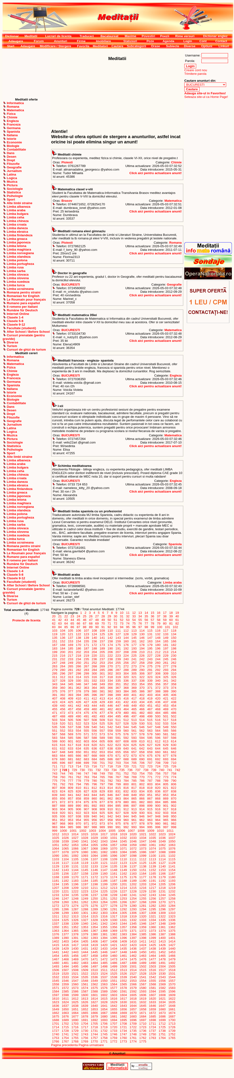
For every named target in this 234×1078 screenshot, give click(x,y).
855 (54, 798)
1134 (104, 866)
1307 (142, 913)
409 (70, 698)
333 (102, 680)
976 (126, 823)
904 (62, 809)
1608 (162, 995)
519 (54, 723)
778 (78, 780)
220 (94, 655)
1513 (123, 970)
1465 (162, 955)
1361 (162, 927)
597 (165, 738)
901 (165, 805)
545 (134, 727)
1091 (65, 855)
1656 (123, 1009)
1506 (55, 970)
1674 (171, 1013)
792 (62, 784)
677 (165, 755)
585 (70, 738)
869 (165, 798)
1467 (55, 959)
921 (70, 813)
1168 (55, 877)
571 (86, 734)
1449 (133, 952)
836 (157, 791)
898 (142, 805)
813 (102, 788)
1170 (75, 877)
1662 (55, 1013)
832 (126, 791)
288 (126, 670)
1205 (162, 884)
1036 (162, 838)
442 (78, 705)
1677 (75, 1016)
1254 (133, 898)
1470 (84, 959)
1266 (123, 902)
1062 (162, 845)
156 (94, 641)
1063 (171, 845)
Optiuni (206, 46)
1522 (84, 973)
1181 (55, 880)
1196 (75, 884)
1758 (104, 1038)
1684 (142, 1016)
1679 (94, 1016)
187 (86, 648)
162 (142, 641)
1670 (133, 1013)
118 (173, 630)
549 (165, 727)
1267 (133, 902)
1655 (113, 1009)
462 (110, 709)
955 (86, 820)
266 (78, 666)
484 (157, 713)
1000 (63, 830)
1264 (104, 902)
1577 (113, 988)
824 (62, 791)
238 (110, 659)
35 (146, 616)
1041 (84, 841)
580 (157, 734)
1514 (133, 970)
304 (126, 673)
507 (86, 720)
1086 (142, 852)
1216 (142, 888)
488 (62, 716)
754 (142, 773)
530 (142, 723)
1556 (162, 980)
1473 (113, 959)
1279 (123, 905)
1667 (104, 1013)
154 (78, 641)
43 (66, 620)
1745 (104, 1034)
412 (94, 698)
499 (149, 716)
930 (142, 813)
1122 (113, 863)
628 (157, 745)
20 (53, 616)
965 (165, 820)
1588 (94, 991)
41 (53, 620)
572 (94, 734)
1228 (133, 891)
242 (142, 659)
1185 (94, 880)
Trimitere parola (195, 74)
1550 (104, 980)
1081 (94, 852)
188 (94, 648)
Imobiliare (103, 41)
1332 (133, 920)
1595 (162, 991)
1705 (94, 1023)
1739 (171, 1031)
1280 (133, 905)
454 (173, 705)
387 (149, 691)
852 (157, 795)
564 (157, 730)
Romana (175, 242)
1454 (55, 955)
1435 (123, 948)
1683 (133, 1016)
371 (149, 688)
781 (102, 780)
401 (134, 695)
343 (54, 684)
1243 (152, 895)
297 (70, 673)
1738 (162, 1031)
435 (149, 702)
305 (134, 673)
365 (102, 688)
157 (102, 641)
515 (149, 720)
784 (126, 780)
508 (94, 720)
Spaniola (175, 544)
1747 (123, 1034)
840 (62, 795)
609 (134, 741)
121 (70, 634)
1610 (55, 998)
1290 (104, 909)
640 (126, 748)
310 (173, 673)
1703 (75, 1023)
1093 (84, 855)
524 (94, 723)
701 (102, 763)
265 (70, 666)
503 (54, 720)
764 (94, 777)
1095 (104, 855)
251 (86, 663)
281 (70, 670)
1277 (104, 905)
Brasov (66, 200)
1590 (113, 991)
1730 (84, 1031)
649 (70, 752)
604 (94, 741)
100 (159, 627)
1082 (104, 852)
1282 (152, 905)
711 (54, 766)
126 (110, 634)
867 (149, 798)
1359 (142, 927)
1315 (94, 916)
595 (149, 738)
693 (165, 759)
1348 (162, 923)
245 (165, 659)
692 (157, 759)
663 (54, 755)
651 (86, 752)
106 (78, 630)
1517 (162, 970)
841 (70, 795)
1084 (123, 852)
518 (173, 720)
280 (62, 670)
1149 (123, 870)
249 (70, 663)
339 (149, 680)
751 (118, 773)
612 (157, 741)
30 (115, 616)
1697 (142, 1020)
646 (173, 748)
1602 (104, 995)
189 (102, 648)
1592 (133, 991)
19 (177, 613)
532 (157, 723)
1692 (94, 1020)
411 (86, 698)
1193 (171, 880)
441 (70, 705)
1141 (171, 866)
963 (149, 820)
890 (78, 805)
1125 (142, 863)
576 (126, 734)
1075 (162, 848)
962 (142, 820)
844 (94, 795)
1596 (171, 991)
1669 (123, 1013)
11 (127, 613)
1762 (142, 1038)
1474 (123, 959)
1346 (142, 923)
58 (158, 620)
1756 (84, 1038)
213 (165, 652)
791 (54, 784)
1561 (84, 984)
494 (110, 716)
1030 (104, 838)
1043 (104, 841)
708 (157, 763)
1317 (113, 916)
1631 (133, 1002)
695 (54, 763)
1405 (84, 941)
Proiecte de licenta (26, 620)
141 (102, 638)
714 (78, 766)
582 (173, 734)
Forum (39, 41)
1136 (123, 866)
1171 (84, 877)
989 (102, 827)
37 (158, 616)
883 (149, 802)
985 (70, 827)
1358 (133, 927)
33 (133, 616)
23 (72, 616)
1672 (152, 1013)
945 (134, 816)
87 (78, 627)
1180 (171, 877)
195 (149, 648)
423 (54, 702)
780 (94, 780)
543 (118, 727)
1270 (162, 902)
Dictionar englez (215, 36)
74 (127, 623)
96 (133, 627)
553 (70, 730)
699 (86, 763)
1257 (162, 898)
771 (149, 777)
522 (78, 723)
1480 (55, 963)
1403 (65, 941)
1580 (142, 988)
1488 (133, 963)
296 (62, 673)
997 (165, 827)
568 (62, 734)
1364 (65, 930)
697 (70, 763)
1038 (55, 841)
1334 (152, 920)
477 (102, 713)
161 (134, 641)
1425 (152, 945)
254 (110, 663)
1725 (162, 1027)
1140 (162, 866)
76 (140, 623)
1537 (104, 977)
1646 (152, 1005)
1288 (84, 909)
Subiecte (172, 46)
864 (126, 798)
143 (118, 638)
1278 (113, 905)
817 (134, 788)
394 (78, 695)
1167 (171, 873)
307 (149, 673)
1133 (94, 866)
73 (121, 623)
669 (102, 755)
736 (130, 770)
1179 (162, 877)
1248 (75, 898)
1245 (171, 895)
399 (118, 695)
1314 (84, 916)
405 (165, 695)
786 (142, 780)
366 (110, 688)
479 (118, 713)
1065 (65, 848)
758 (173, 773)
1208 (65, 888)
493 (102, 716)
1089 (171, 852)
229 (165, 655)
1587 (84, 991)
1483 (84, 963)
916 (157, 809)
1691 (84, 1020)
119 (54, 634)
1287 (75, 909)
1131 (75, 866)
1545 (55, 980)
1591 (123, 991)
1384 (133, 934)
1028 (84, 838)
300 (94, 673)
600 (62, 741)
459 (86, 709)
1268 (142, 902)
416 (126, 698)
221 (102, 655)
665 (70, 755)
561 (134, 730)
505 (70, 720)
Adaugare (16, 41)
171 (86, 645)
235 (86, 659)
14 (146, 613)
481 (134, 713)
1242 (142, 895)
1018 (113, 834)
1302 (94, 913)
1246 (55, 898)
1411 (142, 941)
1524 (104, 973)
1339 (75, 923)
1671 (142, 1013)
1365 (75, 930)
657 (134, 752)
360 (62, 688)
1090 (55, 855)
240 (126, 659)
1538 (113, 977)
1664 (75, 1013)
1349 (171, 923)
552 (62, 730)
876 (94, 802)
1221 (65, 891)
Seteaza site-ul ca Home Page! (206, 97)
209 (134, 652)
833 (134, 791)
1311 (55, 916)
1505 (171, 966)
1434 (113, 948)
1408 (113, 941)
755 (149, 773)
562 (142, 730)
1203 (142, 884)
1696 (133, 1020)
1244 (162, 895)
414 (110, 698)
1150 (133, 870)
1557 (171, 980)
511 (118, 720)
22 (66, 616)
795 (86, 784)
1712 (162, 1023)
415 (118, 698)
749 (102, 773)
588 (94, 738)
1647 (162, 1005)
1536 (94, 977)
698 (78, 763)
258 (142, 663)
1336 (171, 920)
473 (70, 713)
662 (173, 752)
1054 (84, 845)
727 (54, 770)
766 (110, 777)
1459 (104, 955)
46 (84, 620)
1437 (142, 948)
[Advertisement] (26, 73)
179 (149, 645)
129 (134, 634)
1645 (142, 1005)
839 (54, 795)
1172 (94, 877)
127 (118, 634)
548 (157, 727)
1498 (104, 966)
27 (97, 616)
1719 (104, 1027)
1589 (104, 991)
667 (86, 755)
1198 (94, 884)
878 (110, 802)
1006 (121, 830)
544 (126, 727)
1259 (55, 902)
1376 (55, 934)
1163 (133, 873)
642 (142, 748)
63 (60, 623)
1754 (65, 1038)
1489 (142, 963)
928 (126, 813)
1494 (65, 966)
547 (149, 727)
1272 (55, 905)
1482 (75, 963)
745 (70, 773)
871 (54, 802)
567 (54, 734)
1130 (65, 866)
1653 (94, 1009)
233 (70, 659)
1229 (142, 891)
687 (118, 759)
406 (173, 695)
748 (94, 773)
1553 (133, 980)
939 (86, 816)
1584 (55, 991)
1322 (162, 916)
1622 (171, 998)
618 (78, 745)
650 (78, 752)
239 (118, 659)
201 (70, 652)
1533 (65, 977)
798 (110, 784)
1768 (75, 1041)
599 (54, 741)
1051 (55, 845)
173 (102, 645)
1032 (123, 838)
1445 (94, 952)
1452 (162, 952)
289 (134, 670)
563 (149, 730)
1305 (123, 913)
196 (157, 648)
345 (70, 684)
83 (53, 627)
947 (149, 816)
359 (54, 688)
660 (157, 752)
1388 (171, 934)
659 (149, 752)
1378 (75, 934)
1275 (84, 905)
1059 (133, 845)
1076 (171, 848)
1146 (94, 870)
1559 (65, 984)
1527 (133, 973)
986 (78, 827)
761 (70, 777)
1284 (171, 905)
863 (118, 798)
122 (78, 634)
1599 (75, 995)
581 (165, 734)
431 (118, 702)
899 (149, 805)
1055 (94, 845)
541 (102, 727)
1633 (152, 1002)
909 (102, 809)
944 (126, 816)
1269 (152, 902)
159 (118, 641)
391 (54, 695)
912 (126, 809)
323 (149, 677)
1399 (152, 938)
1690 (75, 1020)
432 (126, 702)
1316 (104, 916)
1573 (75, 988)
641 (134, 748)
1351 (65, 927)
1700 (171, 1020)
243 (149, 659)
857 (70, 798)
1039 (65, 841)
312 (62, 677)
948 (157, 816)
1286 (65, 909)
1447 (113, 952)
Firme (81, 41)
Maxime (130, 36)
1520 (65, 973)
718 (110, 766)
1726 (171, 1027)
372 (157, 688)
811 (86, 788)
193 (134, 648)
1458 (94, 955)
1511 (104, 970)
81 (171, 623)
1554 (142, 980)
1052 (65, 845)
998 (173, 827)
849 (134, 795)
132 (157, 634)
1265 (113, 902)
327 (54, 680)
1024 (171, 834)
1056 (104, 845)
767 (118, 777)
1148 (113, 870)
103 (54, 630)
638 (110, 748)
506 (78, 720)
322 (142, 677)
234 (78, 659)
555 (86, 730)
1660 (162, 1009)
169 (70, 645)
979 (149, 823)
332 (94, 680)
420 (157, 698)
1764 (162, 1038)
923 (86, 813)
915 (149, 809)
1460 (113, 955)
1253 (123, 898)
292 (157, 670)
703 (118, 763)
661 (165, 752)
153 (70, 641)
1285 (55, 909)
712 (62, 766)
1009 (150, 830)
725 (165, 766)
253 (102, 663)
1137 (133, 866)
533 (165, 723)
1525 (113, 973)
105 (70, 630)
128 (126, 634)
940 (94, 816)
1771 (104, 1041)
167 (54, 645)
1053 (75, 845)
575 (118, 734)
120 (62, 634)
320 (126, 677)
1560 (75, 984)
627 (149, 745)
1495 (75, 966)
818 (142, 788)
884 (157, 802)
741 (169, 770)
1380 (94, 934)
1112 (142, 859)
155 (86, 641)
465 (134, 709)
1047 (142, 841)
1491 (162, 963)
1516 (152, 970)
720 (126, 766)
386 (142, 691)
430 (110, 702)
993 (134, 827)
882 (142, 802)
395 (86, 695)
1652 (84, 1009)
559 (118, 730)
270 (110, 666)
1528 (142, 973)
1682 (123, 1016)
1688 (55, 1020)
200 (62, 652)
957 (102, 820)
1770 (94, 1041)
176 (126, 645)
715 (86, 766)
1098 (133, 855)
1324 (55, 920)
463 (118, 709)
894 (110, 805)
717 (102, 766)
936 (62, 816)
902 (173, 805)
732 (98, 770)
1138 (142, 866)
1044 (113, 841)
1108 (104, 859)
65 (72, 623)
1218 (162, 888)
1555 (152, 980)
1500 (123, 966)
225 (134, 655)
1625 (75, 1002)
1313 (75, 916)
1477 (152, 959)
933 (165, 813)
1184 (84, 880)
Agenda (168, 41)
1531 (171, 973)
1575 (94, 988)
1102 (171, 855)
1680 (104, 1016)
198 (173, 648)
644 (157, 748)
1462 (133, 955)
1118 (75, 863)
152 (62, 641)
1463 (142, 955)
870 (173, 798)
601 (70, 741)
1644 (133, 1005)
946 (142, 816)
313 (70, 677)
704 (126, 763)
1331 (123, 920)
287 (118, 670)
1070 (113, 848)
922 (78, 813)
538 (78, 727)
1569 (162, 984)
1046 (133, 841)
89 (90, 627)
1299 (65, 913)
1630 (123, 1002)
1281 (142, 905)
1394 (104, 938)
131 (149, 634)
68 (90, 623)
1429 (65, 948)
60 (171, 620)
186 (78, 648)
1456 (75, 955)
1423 (133, 945)
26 (90, 616)
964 (157, 820)
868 (157, 798)
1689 (65, 1020)
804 (157, 784)
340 (157, 680)
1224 (94, 891)
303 (118, 673)
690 (142, 759)
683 (86, 759)
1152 (152, 870)
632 (62, 748)
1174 (113, 877)
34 (140, 616)
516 (157, 720)
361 (70, 688)
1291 (113, 909)
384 (126, 691)
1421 (113, 945)
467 (149, 709)
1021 (142, 834)
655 (118, 752)
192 (126, 648)
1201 (123, 884)
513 (134, 720)
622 (110, 745)
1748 (133, 1034)
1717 (84, 1027)
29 (109, 616)
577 (134, 734)
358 (173, 684)
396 (94, 695)
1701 (55, 1023)
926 (110, 813)
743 (54, 773)
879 (118, 802)
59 (164, 620)
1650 (65, 1009)
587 (86, 738)
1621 (162, 998)
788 (157, 780)
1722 (133, 1027)
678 (173, 755)
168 (62, 645)
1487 (123, 963)
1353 (84, 927)
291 (149, 670)
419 (149, 698)
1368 (104, 930)
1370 (123, 930)
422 (173, 698)
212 (157, 652)
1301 (84, 913)
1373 (152, 930)
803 (149, 784)
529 (134, 723)
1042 (94, 841)
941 (102, 816)
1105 (75, 859)
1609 (171, 995)
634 (78, 748)
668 (94, 755)
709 (165, 763)
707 (149, 763)
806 (173, 784)
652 (94, 752)
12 (133, 613)
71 (109, 623)
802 (142, 784)
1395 (113, 938)
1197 (84, 884)
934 (173, 813)
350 (110, 684)
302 (110, 673)
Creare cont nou (195, 70)
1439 (162, 948)
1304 (113, 913)
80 (164, 623)
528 (126, 723)
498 (142, 716)
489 (70, 716)
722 (142, 766)
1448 (123, 952)
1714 (55, 1027)
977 (134, 823)
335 (118, 680)
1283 (162, 905)
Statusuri (130, 41)
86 (72, 627)
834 (142, 791)
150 (173, 638)
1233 (55, 895)
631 (54, 748)
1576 (104, 988)
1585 (65, 991)
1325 (65, 920)
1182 (65, 880)
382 (110, 691)
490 (78, 716)
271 (118, 666)
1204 (152, 884)
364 (94, 688)
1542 (152, 977)
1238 (104, 895)
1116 (55, 863)
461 (102, 709)
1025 (55, 838)
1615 (104, 998)
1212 (104, 888)
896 (126, 805)
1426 (162, 945)
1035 (152, 838)
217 (70, 655)
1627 (94, 1002)
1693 (104, 1020)
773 (165, 777)
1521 (75, 973)
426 (78, 702)
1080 (84, 852)
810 (78, 788)
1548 (84, 980)
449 (134, 705)
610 (142, 741)
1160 (104, 873)
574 (110, 734)
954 (78, 820)
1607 (152, 995)
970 (78, 823)
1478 (162, 959)
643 (149, 748)
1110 (123, 859)
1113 (152, 859)
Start (10, 46)
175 (118, 645)
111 (118, 630)
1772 (113, 1041)
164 (157, 641)
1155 (55, 873)
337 (134, 680)
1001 (73, 830)
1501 (133, 966)
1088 (162, 852)
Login (187, 41)
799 (118, 784)
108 (94, 630)
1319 (133, 916)
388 (157, 691)
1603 (113, 995)
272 (126, 666)
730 (82, 770)
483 (149, 713)
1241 (133, 895)
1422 (123, 945)
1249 (84, 898)
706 (142, 763)
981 (165, 823)
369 (134, 688)
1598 (65, 995)
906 (78, 809)
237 (102, 659)
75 (133, 623)
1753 (55, 1038)
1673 (162, 1013)
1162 (123, 873)
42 (60, 620)
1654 (104, 1009)
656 (126, 752)
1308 (152, 913)
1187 (113, 880)
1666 (94, 1013)
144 (126, 638)
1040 (75, 841)
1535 (84, 977)
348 (94, 684)
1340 (84, 923)
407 (54, 698)
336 (126, 680)
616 (62, 745)
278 (173, 666)
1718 (94, 1027)
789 (165, 780)
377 (70, 691)
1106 (84, 859)
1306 (133, 913)
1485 (104, 963)
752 (126, 773)
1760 (123, 1038)
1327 (84, 920)
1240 (123, 895)
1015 (84, 834)
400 (126, 695)
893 (102, 805)
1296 (162, 909)
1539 (123, 977)
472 (62, 713)
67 (84, 623)
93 (115, 627)
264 (62, 666)
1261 (75, 902)
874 (78, 802)
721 (134, 766)
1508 (75, 970)
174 (110, 645)
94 (121, 627)
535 (54, 727)
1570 (171, 984)
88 (84, 627)
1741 (65, 1034)
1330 (113, 920)
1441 (55, 952)
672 (126, 755)
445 (102, 705)
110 (110, 630)
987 (86, 827)
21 (60, 616)
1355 (104, 927)
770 (142, 777)
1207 (55, 888)
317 (102, 677)
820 (157, 788)
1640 (94, 1005)
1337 (55, 923)
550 (173, 727)
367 (118, 688)
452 (157, 705)
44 (72, 620)
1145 (84, 870)
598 (173, 738)
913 (134, 809)
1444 (84, 952)
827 (86, 791)
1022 (152, 834)
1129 (55, 866)
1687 (171, 1016)
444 (94, 705)
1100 (152, 855)
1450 (142, 952)
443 (86, 705)
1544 (171, 977)
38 (164, 616)
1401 (171, 938)
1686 (162, 1016)
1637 (65, 1005)
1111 (133, 859)
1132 (84, 866)
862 (110, 798)
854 (173, 795)
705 (134, 763)
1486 (113, 963)
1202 (133, 884)
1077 (55, 852)
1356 (113, 927)
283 (86, 670)
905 (70, 809)
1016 (94, 834)
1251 (104, 898)
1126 (152, 863)
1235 (75, 895)
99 (152, 627)
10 (121, 613)
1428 (55, 948)
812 (94, 788)
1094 (94, 855)
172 (94, 645)
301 (102, 673)
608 (126, 741)
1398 (142, 938)
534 (173, 723)
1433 (104, 948)
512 (126, 720)
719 (118, 766)
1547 (75, 980)
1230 (152, 891)
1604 (123, 995)
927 (118, 813)
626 (142, 745)
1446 (104, 952)
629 (165, 745)
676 (157, 755)
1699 (162, 1020)
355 (149, 684)
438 (173, 702)
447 (118, 705)
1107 (94, 859)
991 (118, 827)
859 (86, 798)
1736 (142, 1031)
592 (126, 738)
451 (149, 705)
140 (94, 638)
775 (54, 780)
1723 (142, 1027)
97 (140, 627)
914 (142, 809)
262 (173, 663)
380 (94, 691)
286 (110, 670)
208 (126, 652)
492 (94, 716)
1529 (152, 973)
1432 (94, 948)
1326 (75, 920)
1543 (162, 977)
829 (102, 791)
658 (142, 752)
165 (165, 641)
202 (78, 652)
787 (149, 780)
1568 (152, 984)
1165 (152, 873)
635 (86, 748)
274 (142, 666)
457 (70, 709)
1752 (171, 1034)
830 (110, 791)
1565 (123, 984)
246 (173, 659)
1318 (123, 916)
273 (134, 666)
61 (177, 620)
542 (110, 727)
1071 (123, 848)
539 (86, 727)
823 (54, 791)
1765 (171, 1038)
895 (118, 805)
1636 (55, 1005)
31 (121, 616)
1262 (84, 902)
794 (78, 784)
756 (157, 773)
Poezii (164, 36)
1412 (152, 941)
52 (121, 620)
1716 (75, 1027)
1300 (75, 913)
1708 (123, 1023)
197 (165, 648)
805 (165, 784)
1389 (55, 938)
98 (146, 627)
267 (86, 666)
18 (171, 613)
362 (78, 688)
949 (165, 816)
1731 (94, 1031)
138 (78, 638)
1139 (152, 866)
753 (134, 773)
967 (54, 823)
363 (86, 688)
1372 (142, 930)
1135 (113, 866)
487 (54, 716)
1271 (171, 902)
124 (94, 634)
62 (53, 623)
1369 (113, 930)
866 (142, 798)
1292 (123, 909)
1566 (133, 984)
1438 (152, 948)
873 (70, 802)
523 (86, 723)
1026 (65, 838)
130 (142, 634)
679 (54, 759)
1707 (113, 1023)
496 (126, 716)
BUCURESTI (70, 284)
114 (142, 630)
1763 (152, 1038)
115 (149, 630)
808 (62, 788)
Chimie (176, 162)
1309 (162, 913)
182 (173, 645)
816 (126, 788)
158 (110, 641)
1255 (142, 898)
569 (70, 734)
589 (102, 738)
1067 (84, 848)
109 (102, 630)
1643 (123, 1005)
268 (94, 666)
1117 (65, 863)
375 (54, 691)
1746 (113, 1034)
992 (126, 827)
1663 (65, 1013)
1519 (55, 973)
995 (149, 827)
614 (173, 741)
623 (118, 745)
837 (165, 791)
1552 (123, 980)
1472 (104, 959)
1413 (162, 941)
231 (54, 659)
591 (118, 738)
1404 (75, 941)
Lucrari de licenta (58, 36)
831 (118, 791)
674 (142, 755)
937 (70, 816)
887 (54, 805)
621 (102, 745)
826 (78, 791)
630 (173, 745)
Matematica (173, 200)
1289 (94, 909)
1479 (171, 959)
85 (66, 627)
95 (127, 627)
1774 (133, 1041)
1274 (75, 905)
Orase (155, 46)
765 (102, 777)
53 (127, 620)
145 (134, 638)
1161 (113, 873)
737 (137, 770)
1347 (152, 923)
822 (173, 788)
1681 (113, 1016)
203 (86, 652)
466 (142, 709)
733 (106, 770)
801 (134, 784)
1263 (94, 902)
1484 (94, 963)
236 (94, 659)
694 (173, 759)
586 (78, 738)
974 (110, 823)
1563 (104, 984)
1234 (65, 895)
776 (62, 780)
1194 (55, 884)
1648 (171, 1005)
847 (118, 795)
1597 (55, 995)
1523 (94, 973)
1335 (162, 920)
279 (54, 670)
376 (62, 691)
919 (54, 813)
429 (102, 702)
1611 (65, 998)
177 (134, 645)
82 (177, 623)
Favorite (83, 46)
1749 (142, 1034)
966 (173, 820)
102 (175, 627)
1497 (94, 966)
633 (70, 748)
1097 (123, 855)
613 (165, 741)
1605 (133, 995)
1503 (152, 966)
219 (86, 655)
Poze (150, 41)
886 (173, 802)
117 (165, 630)
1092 (75, 855)
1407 (104, 941)
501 (165, 716)
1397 (133, 938)
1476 (142, 959)
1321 (152, 916)
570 (78, 734)
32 (127, 616)
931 (149, 813)
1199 (104, 884)
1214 (123, 888)
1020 (133, 834)
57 (152, 620)
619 (86, 745)
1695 (123, 1020)
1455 (65, 955)
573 (102, 734)
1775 (142, 1041)
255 (118, 663)
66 (78, 623)
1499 (113, 966)
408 (62, 698)
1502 (142, 966)
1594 (152, 991)
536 (62, 727)
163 (149, 641)
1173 (104, 877)
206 (110, 652)
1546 (65, 980)
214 (173, 652)
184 (62, 648)
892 (94, 805)
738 (145, 770)
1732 (104, 1031)
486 (173, 713)
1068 (94, 848)
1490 (152, 963)
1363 (55, 930)
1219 (171, 888)
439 (54, 705)
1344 (123, 923)
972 (94, 823)
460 (94, 709)
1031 (113, 838)
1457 (84, 955)
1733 (113, 1031)
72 (115, 623)
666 (78, 755)
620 (94, 745)
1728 (65, 1031)
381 (102, 691)
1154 (171, 870)
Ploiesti (67, 162)
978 (142, 823)
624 (126, 745)
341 (165, 680)
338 (142, 680)
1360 (152, 927)
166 (173, 641)
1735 (133, 1031)
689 (134, 759)
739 (153, 770)
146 (142, 638)
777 (70, 780)
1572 (65, 988)
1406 (94, 941)
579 (149, 734)
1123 (123, 863)
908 (94, 809)
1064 (55, 848)
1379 (84, 934)
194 (142, 648)
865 (134, 798)
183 (54, 648)
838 (173, 791)
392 (62, 695)
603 (86, 741)
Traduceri (86, 36)
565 (165, 730)
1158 (84, 873)
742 (177, 770)
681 (70, 759)
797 (102, 784)
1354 (94, 927)
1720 (113, 1027)
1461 (123, 955)
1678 (84, 1016)
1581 (152, 988)
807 (54, 788)
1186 (104, 880)
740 (161, 770)
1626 (84, 1002)
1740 (55, 1034)
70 (103, 623)
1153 (162, 870)
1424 (142, 945)
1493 (55, 966)
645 (165, 748)
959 (118, 820)
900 (157, 805)
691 (149, 759)
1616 (113, 998)
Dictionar (12, 36)
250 (78, 663)
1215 (133, 888)
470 (173, 709)
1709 (133, 1023)
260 (157, 663)
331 (86, 680)
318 (110, 677)
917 (165, 809)
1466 (171, 955)
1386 (152, 934)
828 (94, 791)
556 (94, 730)
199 (54, 652)
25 (84, 616)
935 (54, 816)
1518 (171, 970)
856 (62, 798)
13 (140, 613)
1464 (152, 955)
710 (173, 763)
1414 (171, 941)
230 (173, 655)
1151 (142, 870)
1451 (152, 952)
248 (62, 663)
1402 (55, 941)
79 (158, 623)
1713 (171, 1023)
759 (54, 777)
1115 (171, 859)
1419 (94, 945)
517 (165, 720)
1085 (133, 852)
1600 (84, 995)
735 (122, 770)
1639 (84, 1005)
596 (157, 738)
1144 (75, 870)
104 (62, 630)
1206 (171, 884)
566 (173, 730)
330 (78, 680)
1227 (123, 891)
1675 (55, 1016)
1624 (65, 1002)
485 (165, 713)
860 (94, 798)
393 (70, 695)
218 (78, 655)
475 (86, 713)
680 (62, 759)
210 (142, 652)
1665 (84, 1013)
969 (70, 823)
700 (94, 763)
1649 (55, 1009)
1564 (113, 984)
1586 (75, 991)
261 (165, 663)
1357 (123, 927)
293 (165, 670)
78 (152, 623)
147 (149, 638)
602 (78, 741)
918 (173, 809)
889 (70, 805)
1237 (94, 895)
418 (142, 698)
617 (70, 745)
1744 (94, 1034)
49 (103, 620)
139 (86, 638)
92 (109, 627)
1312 (65, 916)
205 (102, 652)
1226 (113, 891)
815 (118, 788)
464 (126, 709)
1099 (142, 855)
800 (126, 784)
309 (165, 673)
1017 (104, 834)
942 (110, 816)
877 (102, 802)
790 (173, 780)
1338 (65, 923)
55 (140, 620)
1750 (152, 1034)
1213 (113, 888)
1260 (65, 902)
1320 (142, 916)
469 (165, 709)
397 (102, 695)
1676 (65, 1016)
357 (165, 684)
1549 (94, 980)
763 (86, 777)
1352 (75, 927)
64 (66, 623)
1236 (84, 895)
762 (78, 777)
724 (157, 766)
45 (78, 620)
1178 (152, 877)
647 (54, 752)
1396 (123, 938)
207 (118, 652)
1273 (65, 905)
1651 (75, 1009)
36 (152, 616)
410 (78, 698)
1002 (82, 830)
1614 (94, 998)
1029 (94, 838)
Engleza (176, 375)
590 (110, 738)
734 (114, 770)
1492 (171, 963)
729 (74, 770)
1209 (75, 888)
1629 (113, 1002)
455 (54, 709)
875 (86, 802)
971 (86, 823)
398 (110, 695)
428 (94, 702)
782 (110, 780)
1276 (94, 905)
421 (165, 698)
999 (54, 830)
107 (86, 630)
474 (78, 713)
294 (173, 670)
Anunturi (60, 41)
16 (158, 613)
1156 (65, 873)
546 (142, 727)
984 (62, 827)
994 (142, 827)
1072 (133, 848)
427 (86, 702)
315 (86, 677)
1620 (152, 998)
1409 (123, 941)
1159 (94, 873)
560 (126, 730)
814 (110, 788)
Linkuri (224, 46)
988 (94, 827)
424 (62, 702)
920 (62, 813)
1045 (123, 841)
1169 (65, 877)
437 (165, 702)
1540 (133, 977)
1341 (94, 923)
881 (134, 802)
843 (86, 795)
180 (157, 645)
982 (173, 823)
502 (173, 716)
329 (70, 680)
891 (86, 805)
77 (146, 623)
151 (54, 641)
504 (62, 720)
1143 (65, 870)
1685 (152, 1016)
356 (157, 684)
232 (62, 659)
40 (177, 616)
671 (118, 755)
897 (134, 805)
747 (86, 773)
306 (142, 673)
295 (54, 673)
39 (171, 616)
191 (118, 648)
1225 (104, 891)
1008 (140, 830)
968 (62, 823)
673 (134, 755)
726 (173, 766)
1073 (142, 848)
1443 (75, 952)
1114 (162, 859)
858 (78, 798)
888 (62, 805)
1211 (94, 888)
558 (110, 730)
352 (126, 684)
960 (126, 820)
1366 (84, 930)
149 (165, 638)
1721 (123, 1027)
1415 (55, 945)
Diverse (189, 46)
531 (149, 723)
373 (165, 688)
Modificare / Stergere (55, 46)
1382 (113, 934)
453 (165, 705)
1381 (104, 934)
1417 (75, 945)
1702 (65, 1023)
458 (78, 709)
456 (62, 709)
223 (118, 655)
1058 (123, 845)
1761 (133, 1038)
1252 (113, 898)
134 (173, 634)
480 (126, 713)
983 (54, 827)
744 (62, 773)
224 (126, 655)
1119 (84, 863)
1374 (162, 930)
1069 (104, 848)
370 (142, 688)
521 (70, 723)
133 (165, 634)
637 (102, 748)
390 (173, 691)
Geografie (174, 284)
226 (142, 655)
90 (97, 627)
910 (110, 809)
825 (70, 791)
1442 (65, 952)
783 (118, 780)
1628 (104, 1002)
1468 (65, 959)
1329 (104, 920)
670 (110, 755)
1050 (171, 841)
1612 (75, 998)
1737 (152, 1031)
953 (70, 820)
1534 (75, 977)
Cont (203, 41)
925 (102, 813)
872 (62, 802)
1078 (65, 852)
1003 (92, 830)
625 (134, 745)
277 (165, 666)
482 (142, 713)
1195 (65, 884)
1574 (84, 988)
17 (164, 613)
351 (118, 684)
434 (142, 702)
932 (157, 813)
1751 (162, 1034)
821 (165, 788)
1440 (171, 948)
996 (157, 827)
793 (70, 784)
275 (149, 666)
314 (78, 677)
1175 (123, 877)
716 (94, 766)
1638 (75, 1005)
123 (86, 634)
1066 (75, 848)
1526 (123, 973)
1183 (75, 880)
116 (157, 630)
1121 (104, 863)
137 (70, 638)
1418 (84, 945)
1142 (55, 870)
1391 (75, 938)
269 (102, 666)
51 (115, 620)
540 (94, 727)
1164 (142, 873)
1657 (133, 1009)
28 (103, 616)
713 (70, 766)
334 (110, 680)
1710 (142, 1023)
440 (62, 705)
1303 (104, 913)
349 (102, 684)
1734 (123, 1031)
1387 (162, 934)
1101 (162, 855)
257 (134, 663)
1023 (162, 834)
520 (62, 723)
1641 (104, 1005)
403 (149, 695)
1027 (75, 838)
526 (110, 723)
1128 (171, 863)
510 (110, 720)
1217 (152, 888)
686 (110, 759)
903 (54, 809)
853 (165, 795)
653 (102, 752)
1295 (152, 909)
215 (54, 655)
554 (78, 730)
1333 (142, 920)
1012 (55, 834)
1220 (55, 891)
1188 (123, 880)
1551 (113, 980)
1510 (94, 970)
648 (62, 752)
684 (94, 759)
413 (102, 698)
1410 (133, 941)
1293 (133, 909)
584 (62, 738)
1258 (171, 898)
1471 (94, 959)
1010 (160, 830)
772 (157, 777)
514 (142, 720)
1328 (94, 920)
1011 (170, 830)
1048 (152, 841)
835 (149, 791)
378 (78, 691)
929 (134, 813)
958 (110, 820)
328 (62, 680)
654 (110, 752)
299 (86, 673)
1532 (55, 977)
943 (118, 816)
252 (94, 663)
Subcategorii (136, 46)
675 (149, 755)
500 (157, 716)
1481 (65, 963)
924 (94, 813)
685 (102, 759)
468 (157, 709)
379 (86, 691)
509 (102, 720)
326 (173, 677)
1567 (142, 984)
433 (134, 702)
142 (110, 638)
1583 (171, 988)
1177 (142, 877)
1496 (84, 966)
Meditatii (30, 36)
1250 (94, 898)
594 (142, 738)
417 (134, 698)
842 (78, 795)
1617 (123, 998)
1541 (142, 977)
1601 (94, 995)
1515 (142, 970)
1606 (142, 995)
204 (94, 652)
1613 (84, 998)
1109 (113, 859)
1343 (113, 923)
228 (157, 655)
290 (142, 670)
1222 (75, 891)
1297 (171, 909)
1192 (162, 880)
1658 (142, 1009)
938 (78, 816)
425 (70, 702)
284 (94, 670)
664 (62, 755)
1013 (65, 834)
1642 (113, 1005)
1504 (162, 966)
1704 (84, 1023)
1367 (94, 930)
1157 (75, 873)
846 (110, 795)
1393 (94, 938)
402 (142, 695)
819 (149, 788)
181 (165, 645)
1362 (171, 927)
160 (126, 641)
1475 (133, 959)
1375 (171, 930)
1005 (111, 830)
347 (86, 684)
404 (157, 695)
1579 (133, 988)
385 (134, 691)
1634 (162, 1002)
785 (134, 780)
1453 (171, 952)
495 (118, 716)
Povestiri (148, 36)
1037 (171, 838)
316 (94, 677)
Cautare (117, 46)
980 (157, 823)
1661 (171, 1009)
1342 (104, 923)
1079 (75, 852)
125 (102, 634)
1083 (113, 852)
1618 (133, 998)
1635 (171, 1002)
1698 (152, 1020)
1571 (55, 988)
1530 (162, 973)
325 (165, 677)
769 (134, 777)
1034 (142, 838)
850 (142, 795)
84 (60, 627)
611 (149, 741)
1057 (113, 845)
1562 (94, 984)
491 (86, 716)
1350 (55, 927)
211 (149, 652)
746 (78, 773)
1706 (104, 1023)
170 (78, 645)
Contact (221, 41)
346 (78, 684)
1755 (75, 1038)
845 (102, 795)
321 (134, 677)
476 (94, 713)
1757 (94, 1038)
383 (118, 691)
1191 (152, 880)
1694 (113, 1020)
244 (157, 659)
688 (126, 759)
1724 (152, 1027)
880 (126, 802)
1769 (84, 1041)
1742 (75, 1034)
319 (118, 677)
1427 (171, 945)
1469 (75, 959)
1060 (142, 845)
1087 (152, 852)
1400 (162, 938)
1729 (75, 1031)
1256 (152, 898)
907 (86, 809)
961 (134, 820)
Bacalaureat (109, 36)
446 (110, 705)
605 (102, 741)
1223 (84, 891)
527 (118, 723)
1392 (84, 938)
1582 (162, 988)
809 (70, 788)
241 (134, 659)
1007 (131, 830)
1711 (152, 1023)
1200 (113, 884)
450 (142, 705)
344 (62, 684)
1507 (65, 970)
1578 (123, 988)
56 (146, 620)
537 (70, 727)
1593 (142, 991)
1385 (142, 934)
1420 (104, 945)
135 (54, 638)
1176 (133, 877)
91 (103, 627)
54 (133, 620)
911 (118, 809)
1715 (65, 1027)
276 (157, 666)
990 (110, 827)
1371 (133, 930)
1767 (65, 1041)
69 (97, 623)
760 (62, 777)
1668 (113, 1013)
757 (165, 773)
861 (102, 798)
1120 (94, 863)
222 (110, 655)
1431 (84, 948)
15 (152, 613)
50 (109, 620)
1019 (123, 834)
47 (90, 620)
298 (78, 673)
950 (173, 816)
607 (118, 741)
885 (165, 802)
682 (78, 759)
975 (118, 823)
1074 (152, 848)
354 (142, 684)
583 (54, 738)
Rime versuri (185, 36)
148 (157, 638)
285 (102, 670)
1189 (133, 880)
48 (97, 620)
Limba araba (172, 582)
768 (126, 777)
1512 (113, 970)
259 (149, 663)
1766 (55, 1041)
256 (126, 663)
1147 (104, 870)
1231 (162, 891)
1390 (65, 938)
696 (62, 763)
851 (149, 795)
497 (134, 716)
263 (54, 666)
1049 (162, 841)
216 (62, 655)
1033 (133, 838)
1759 (113, 1038)
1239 (113, 895)
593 (134, 738)
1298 (55, 913)
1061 (152, 845)
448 (126, 705)
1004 (102, 830)
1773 (123, 1041)
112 (126, 630)
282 (78, 670)
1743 (84, 1034)
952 (62, 820)
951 (54, 820)
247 (54, 663)
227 (149, 655)
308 (157, 673)
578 (142, 734)
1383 (123, 934)
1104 (65, 859)
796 (94, 784)
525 (102, 723)
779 (86, 780)
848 (126, 795)
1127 (162, 863)
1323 (171, 916)
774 (173, 777)
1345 (133, 923)
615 (54, 745)
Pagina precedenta (64, 1045)
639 (118, 748)
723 (149, 766)
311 (54, 677)
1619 (142, 998)
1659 (152, 1009)
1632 (142, 1002)
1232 (171, 891)
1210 (84, 888)
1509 (84, 970)
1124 (133, 863)
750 (110, 773)
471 (54, 713)
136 (62, 638)
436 (157, 702)
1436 (133, 948)
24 (78, 616)
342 (173, 680)
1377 (65, 934)
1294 (142, 909)
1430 (75, 948)
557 (102, 730)
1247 (65, 898)
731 (90, 770)
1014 (75, 834)
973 (102, 823)
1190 (142, 880)
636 (94, 748)
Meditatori (100, 46)
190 (110, 648)
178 (142, 645)
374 (173, 688)
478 (110, 713)
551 (54, 730)
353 (134, 684)
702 (110, 763)
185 (70, 648)
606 (110, 741)
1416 (65, 945)
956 (94, 820)
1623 (55, 1002)
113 (134, 630)
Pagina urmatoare (91, 1045)
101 (167, 627)
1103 (55, 859)
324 (157, 677)
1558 (55, 984)
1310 (171, 913)
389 (165, 691)
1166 (162, 873)
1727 (55, 1031)
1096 (113, 855)
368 (126, 688)
